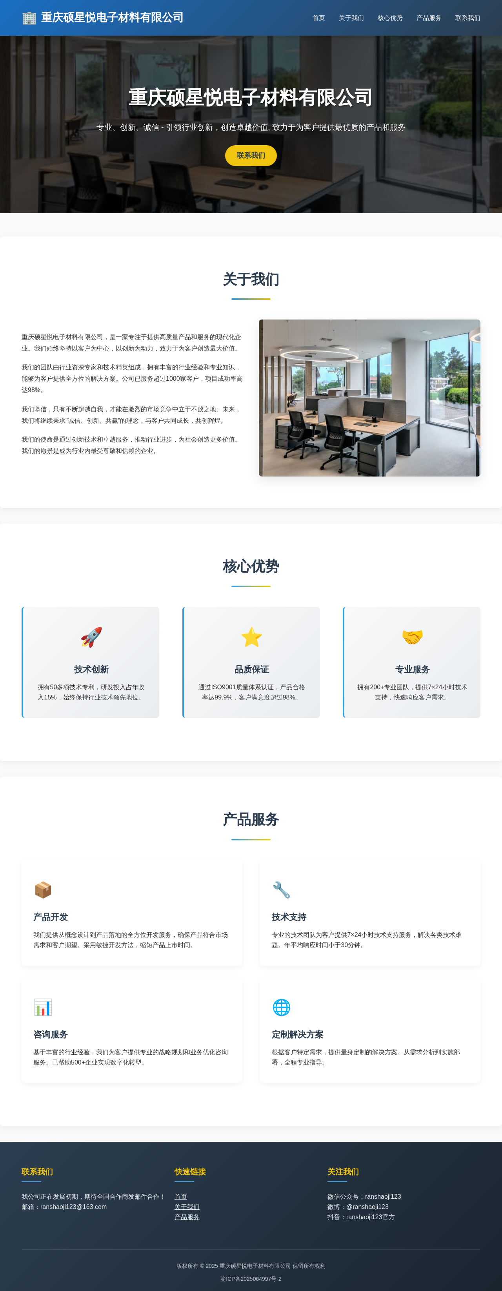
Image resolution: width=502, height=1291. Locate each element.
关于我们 (351, 18)
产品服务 (429, 18)
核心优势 (390, 18)
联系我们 (467, 18)
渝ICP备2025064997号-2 (251, 1279)
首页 (319, 18)
